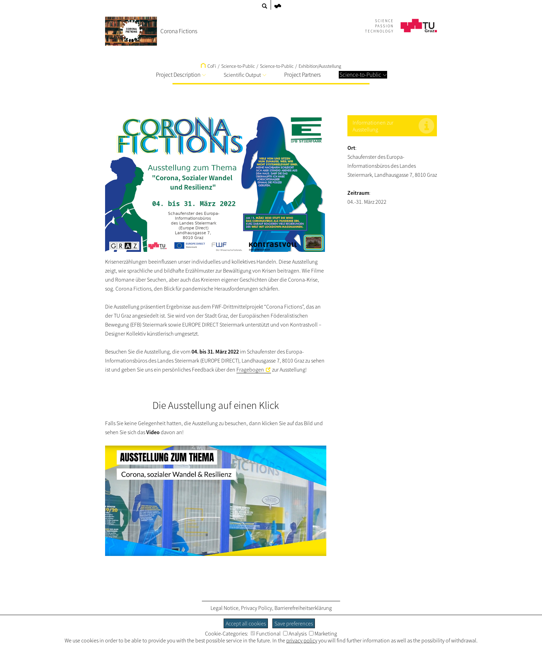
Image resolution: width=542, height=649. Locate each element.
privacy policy (301, 640)
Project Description (181, 75)
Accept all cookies (246, 623)
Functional (266, 633)
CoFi (208, 66)
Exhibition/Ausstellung (320, 66)
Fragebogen (250, 369)
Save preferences (293, 623)
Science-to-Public (276, 66)
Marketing (323, 633)
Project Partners (302, 75)
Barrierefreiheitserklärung (303, 607)
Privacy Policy (256, 607)
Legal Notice (225, 607)
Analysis (295, 633)
